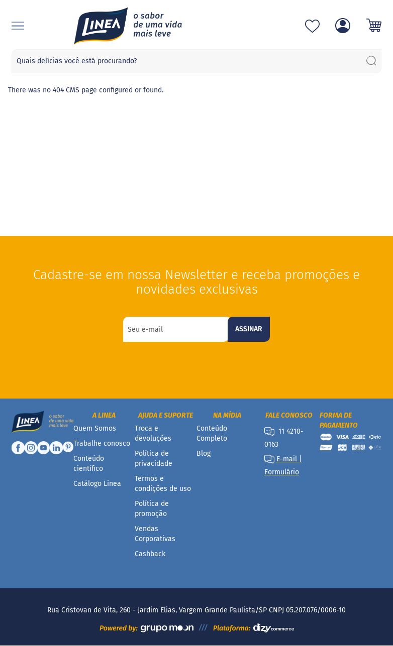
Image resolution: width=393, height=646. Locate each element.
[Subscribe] (249, 329)
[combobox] (196, 61)
